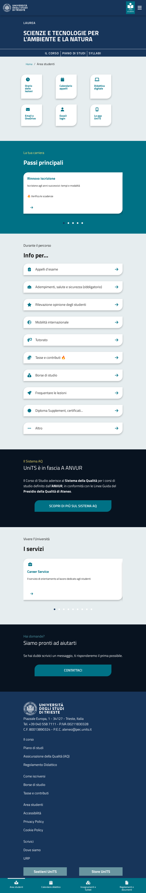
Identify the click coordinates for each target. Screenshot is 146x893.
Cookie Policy (33, 830)
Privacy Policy (33, 821)
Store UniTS (101, 871)
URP (26, 858)
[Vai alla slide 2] (68, 223)
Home (29, 64)
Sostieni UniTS (45, 871)
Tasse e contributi (36, 793)
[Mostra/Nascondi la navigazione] (140, 7)
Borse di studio (34, 784)
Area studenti (33, 804)
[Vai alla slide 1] (64, 223)
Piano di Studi (73, 53)
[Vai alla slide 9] (91, 609)
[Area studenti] (130, 7)
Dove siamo (32, 849)
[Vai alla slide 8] (87, 609)
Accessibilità (32, 813)
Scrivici (28, 841)
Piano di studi (33, 747)
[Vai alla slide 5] (82, 223)
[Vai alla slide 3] (73, 223)
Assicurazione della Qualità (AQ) (46, 756)
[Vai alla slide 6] (77, 609)
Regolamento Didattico (40, 764)
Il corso (52, 53)
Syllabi (95, 53)
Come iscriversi (34, 776)
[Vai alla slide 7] (82, 609)
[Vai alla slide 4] (77, 223)
